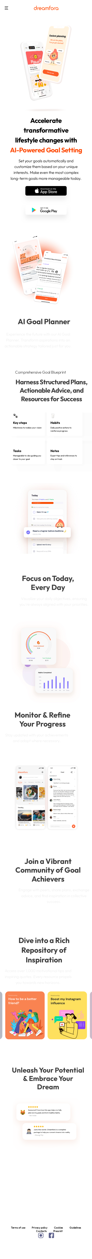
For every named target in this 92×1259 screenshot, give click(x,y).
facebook (51, 1235)
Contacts (41, 1231)
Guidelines (75, 1227)
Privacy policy (39, 1227)
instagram (40, 1235)
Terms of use (18, 1227)
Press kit (58, 1231)
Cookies (58, 1227)
